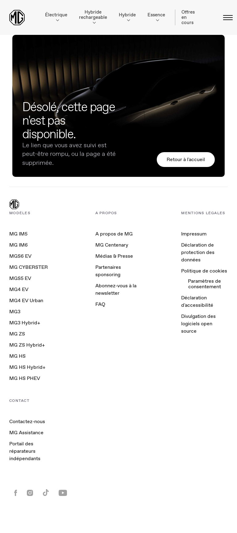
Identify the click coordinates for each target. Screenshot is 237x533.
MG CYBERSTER (28, 267)
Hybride (127, 16)
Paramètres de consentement (204, 284)
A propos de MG (114, 234)
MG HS (17, 356)
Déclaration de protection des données (197, 252)
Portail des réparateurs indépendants (24, 451)
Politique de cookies (204, 271)
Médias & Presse (114, 256)
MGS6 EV (20, 256)
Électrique (56, 16)
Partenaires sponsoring (108, 271)
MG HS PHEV (24, 378)
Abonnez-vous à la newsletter (115, 289)
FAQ (100, 304)
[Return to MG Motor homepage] (17, 17)
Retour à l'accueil (186, 159)
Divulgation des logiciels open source (198, 323)
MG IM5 (18, 234)
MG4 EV (18, 289)
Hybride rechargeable (93, 16)
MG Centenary (111, 245)
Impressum (193, 234)
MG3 (14, 311)
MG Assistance (26, 432)
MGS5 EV (20, 278)
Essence (156, 16)
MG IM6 (18, 245)
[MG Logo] (14, 204)
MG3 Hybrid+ (24, 322)
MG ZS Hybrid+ (27, 345)
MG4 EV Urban (26, 300)
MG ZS (17, 334)
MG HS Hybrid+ (27, 367)
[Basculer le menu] (226, 17)
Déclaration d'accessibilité (197, 301)
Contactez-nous (27, 421)
